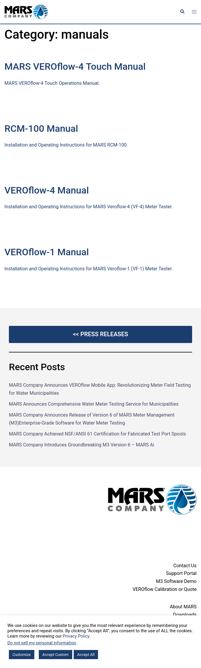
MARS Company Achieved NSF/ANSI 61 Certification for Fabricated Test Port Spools (97, 434)
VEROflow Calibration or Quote (165, 589)
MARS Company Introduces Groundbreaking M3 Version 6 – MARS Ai (81, 445)
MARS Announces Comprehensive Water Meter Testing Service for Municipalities (94, 404)
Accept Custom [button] (55, 654)
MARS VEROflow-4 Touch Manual (75, 66)
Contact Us (185, 565)
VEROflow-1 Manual (46, 252)
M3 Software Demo (176, 581)
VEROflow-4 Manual (46, 190)
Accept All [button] (86, 654)
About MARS (183, 607)
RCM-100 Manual (41, 128)
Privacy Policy (76, 636)
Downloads (185, 614)
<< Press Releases (100, 334)
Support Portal (181, 573)
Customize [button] (21, 654)
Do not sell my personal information (41, 643)
